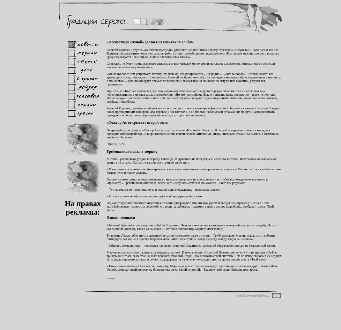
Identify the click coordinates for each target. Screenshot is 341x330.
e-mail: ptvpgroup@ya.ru (253, 295)
